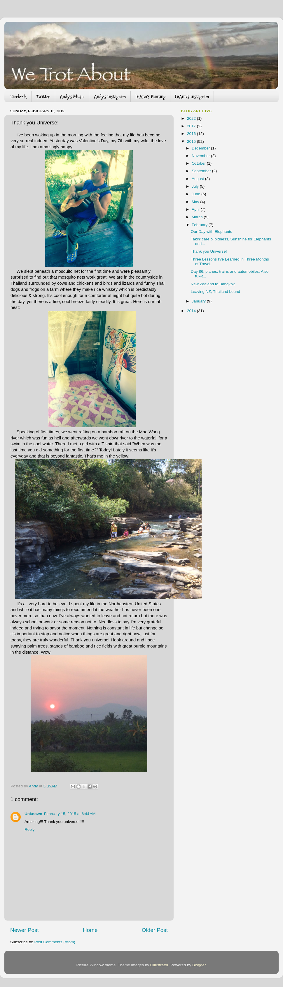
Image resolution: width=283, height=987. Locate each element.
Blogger (199, 965)
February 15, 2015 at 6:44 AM (70, 814)
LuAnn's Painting (150, 96)
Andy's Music (72, 96)
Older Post (155, 930)
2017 (192, 126)
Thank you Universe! (209, 251)
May (196, 202)
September (202, 171)
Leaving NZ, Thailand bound (215, 291)
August (198, 179)
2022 (192, 118)
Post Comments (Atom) (54, 942)
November (201, 156)
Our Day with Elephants (211, 231)
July (196, 186)
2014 (192, 311)
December (201, 148)
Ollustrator (159, 965)
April (196, 209)
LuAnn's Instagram (192, 96)
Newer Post (24, 930)
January (199, 301)
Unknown (33, 814)
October (199, 163)
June (196, 194)
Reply (30, 829)
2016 (192, 133)
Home (90, 930)
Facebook (18, 96)
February (200, 225)
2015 (192, 141)
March (198, 217)
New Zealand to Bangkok (213, 284)
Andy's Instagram (110, 96)
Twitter (43, 96)
